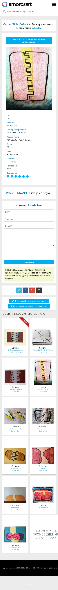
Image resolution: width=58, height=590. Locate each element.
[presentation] (24, 253)
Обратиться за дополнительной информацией (29, 40)
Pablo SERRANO (15, 24)
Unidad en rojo (43, 508)
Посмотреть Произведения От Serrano (29, 301)
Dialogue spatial (15, 429)
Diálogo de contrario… (15, 350)
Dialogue (43, 468)
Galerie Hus (37, 28)
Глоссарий (44, 568)
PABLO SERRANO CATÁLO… (43, 350)
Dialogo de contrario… (15, 389)
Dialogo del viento (15, 468)
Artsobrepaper (43, 352)
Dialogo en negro (43, 389)
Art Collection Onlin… (15, 352)
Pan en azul (15, 508)
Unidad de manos (15, 547)
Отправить (29, 262)
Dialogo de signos (43, 429)
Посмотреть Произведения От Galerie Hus (29, 306)
